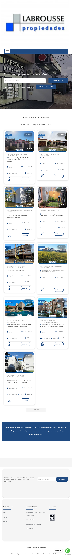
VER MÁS (36, 409)
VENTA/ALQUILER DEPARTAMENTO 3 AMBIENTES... (19, 210)
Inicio (4, 512)
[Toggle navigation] (7, 51)
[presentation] (51, 484)
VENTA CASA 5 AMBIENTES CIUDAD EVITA (52, 154)
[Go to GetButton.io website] (68, 554)
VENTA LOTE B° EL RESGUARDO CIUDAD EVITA (51, 266)
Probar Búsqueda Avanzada (46, 86)
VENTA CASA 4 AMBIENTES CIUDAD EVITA (19, 321)
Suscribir (62, 478)
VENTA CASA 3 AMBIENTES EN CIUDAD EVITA (17, 154)
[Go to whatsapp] (67, 550)
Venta (5, 516)
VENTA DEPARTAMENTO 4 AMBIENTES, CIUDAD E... (16, 266)
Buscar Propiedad (58, 80)
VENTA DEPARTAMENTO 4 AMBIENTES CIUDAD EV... (49, 321)
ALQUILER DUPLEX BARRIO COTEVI (52, 210)
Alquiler (5, 521)
